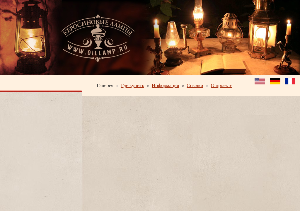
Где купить (132, 85)
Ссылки (195, 85)
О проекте (221, 85)
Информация (165, 85)
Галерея (105, 85)
